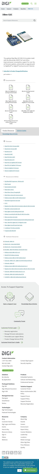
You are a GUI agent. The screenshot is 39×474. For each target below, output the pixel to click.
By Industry (5, 377)
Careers (23, 424)
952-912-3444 (6, 363)
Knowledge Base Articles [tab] (10, 134)
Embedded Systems (27, 377)
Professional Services (27, 382)
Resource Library (7, 432)
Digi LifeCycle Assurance (9, 389)
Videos (4, 437)
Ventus (4, 403)
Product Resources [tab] (8, 130)
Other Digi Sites (25, 442)
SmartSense (5, 401)
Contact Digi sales (7, 366)
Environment (24, 427)
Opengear (5, 398)
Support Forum (25, 396)
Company (24, 417)
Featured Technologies (9, 412)
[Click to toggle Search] (31, 3)
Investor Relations (26, 432)
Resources (5, 417)
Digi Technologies (7, 410)
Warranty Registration (27, 404)
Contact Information (8, 358)
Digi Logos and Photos (9, 424)
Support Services (26, 401)
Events (4, 427)
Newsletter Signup (8, 370)
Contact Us (25, 3)
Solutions (5, 375)
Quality (23, 448)
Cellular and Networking (28, 380)
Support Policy (25, 399)
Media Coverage (25, 440)
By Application (6, 380)
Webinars (5, 440)
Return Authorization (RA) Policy (28, 392)
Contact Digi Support (27, 361)
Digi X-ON (5, 391)
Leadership (24, 435)
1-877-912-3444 (6, 361)
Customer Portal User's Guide (10, 342)
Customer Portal (26, 389)
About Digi (24, 419)
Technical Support (26, 386)
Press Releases (25, 445)
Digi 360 (4, 386)
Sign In (4, 435)
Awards (23, 422)
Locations (24, 437)
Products (23, 375)
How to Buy (5, 429)
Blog (3, 419)
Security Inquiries (26, 363)
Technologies (6, 407)
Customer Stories (7, 422)
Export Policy (24, 429)
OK (19, 470)
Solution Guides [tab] (21, 130)
